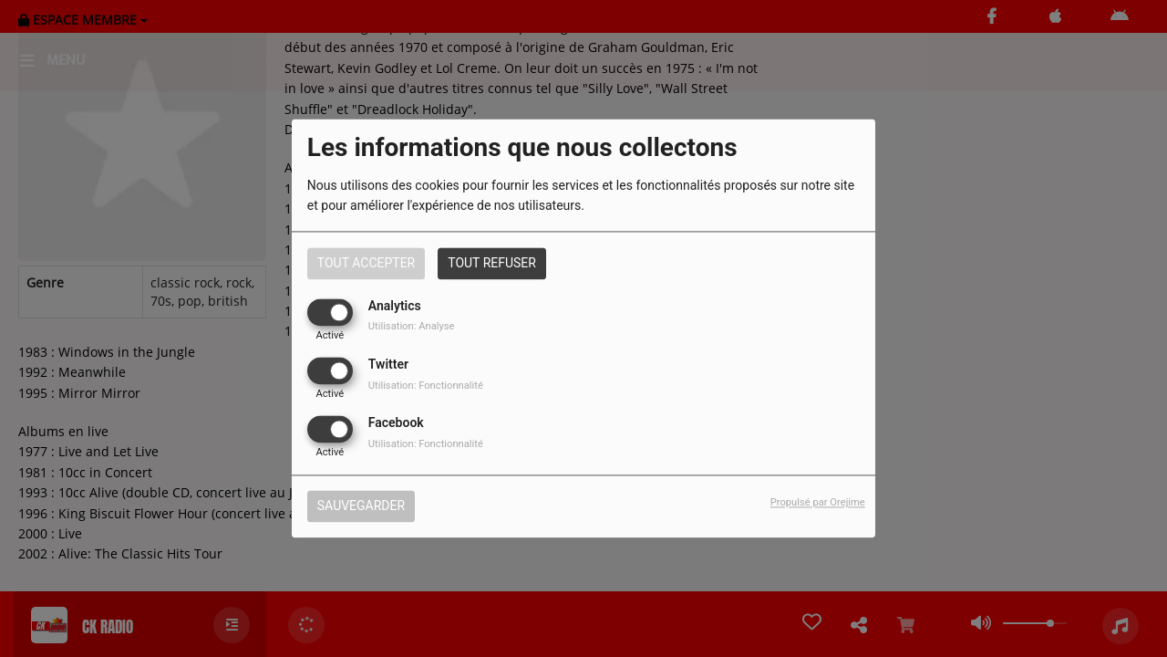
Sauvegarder (361, 506)
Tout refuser (492, 263)
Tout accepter (366, 263)
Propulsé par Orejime (817, 503)
